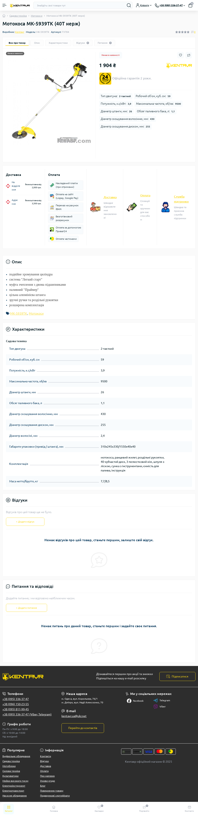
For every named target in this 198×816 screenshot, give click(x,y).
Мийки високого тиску (15, 780)
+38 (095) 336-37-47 (15, 699)
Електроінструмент (13, 785)
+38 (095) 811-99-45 (15, 709)
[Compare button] (188, 55)
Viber (159, 706)
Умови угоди (47, 780)
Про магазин (47, 776)
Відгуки (44, 761)
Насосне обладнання (14, 795)
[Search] (129, 5)
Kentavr (19, 32)
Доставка (110, 197)
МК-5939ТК (18, 313)
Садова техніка (18, 15)
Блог (42, 785)
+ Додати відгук (25, 521)
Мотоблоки (9, 766)
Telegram (161, 700)
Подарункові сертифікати (55, 795)
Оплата (145, 195)
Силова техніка (11, 771)
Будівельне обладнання (16, 756)
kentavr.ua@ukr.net (74, 716)
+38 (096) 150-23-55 (15, 704)
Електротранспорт (13, 790)
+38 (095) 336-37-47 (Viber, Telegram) (27, 714)
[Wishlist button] (180, 55)
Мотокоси (36, 15)
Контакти (45, 756)
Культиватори (10, 776)
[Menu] (4, 5)
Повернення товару (51, 790)
